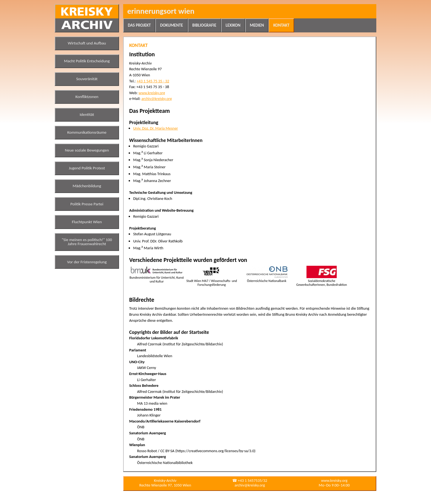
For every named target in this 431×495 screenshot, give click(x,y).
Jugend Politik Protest (87, 168)
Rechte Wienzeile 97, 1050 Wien (165, 485)
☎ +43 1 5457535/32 (249, 480)
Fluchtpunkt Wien (87, 221)
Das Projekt (139, 25)
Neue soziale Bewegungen (87, 150)
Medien (257, 25)
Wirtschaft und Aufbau (87, 43)
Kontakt (281, 25)
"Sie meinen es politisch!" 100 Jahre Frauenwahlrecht (87, 242)
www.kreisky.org (152, 92)
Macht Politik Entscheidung (87, 60)
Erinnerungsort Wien (160, 11)
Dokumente (171, 25)
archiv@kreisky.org (156, 98)
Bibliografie (204, 25)
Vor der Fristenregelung (87, 261)
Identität (87, 114)
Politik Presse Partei (86, 204)
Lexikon (233, 25)
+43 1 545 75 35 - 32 (153, 81)
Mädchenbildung (87, 185)
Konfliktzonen (86, 96)
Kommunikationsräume (87, 132)
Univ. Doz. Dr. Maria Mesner (155, 128)
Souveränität (87, 78)
